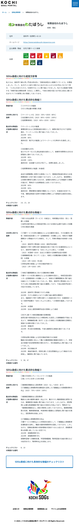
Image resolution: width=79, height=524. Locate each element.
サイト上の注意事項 (58, 509)
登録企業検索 (16, 12)
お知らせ (16, 509)
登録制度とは (42, 509)
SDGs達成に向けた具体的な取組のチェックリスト (39, 461)
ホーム (4, 12)
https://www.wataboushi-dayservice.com (39, 42)
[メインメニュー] (75, 4)
